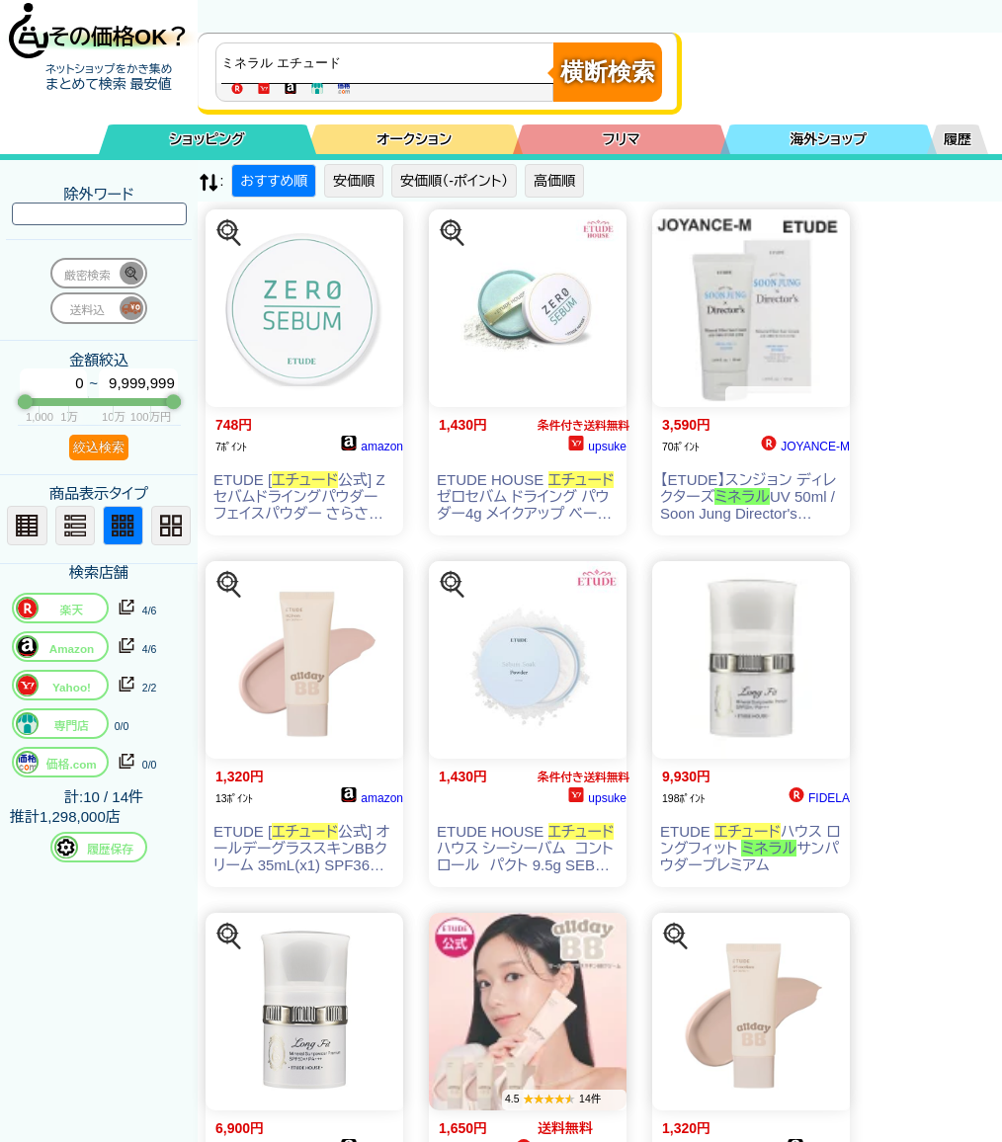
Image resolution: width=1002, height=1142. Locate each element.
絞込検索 (99, 447)
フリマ (621, 139)
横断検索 (607, 71)
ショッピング (207, 139)
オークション (414, 139)
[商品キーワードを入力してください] (389, 63)
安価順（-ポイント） (454, 181)
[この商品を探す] (229, 233)
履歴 (957, 139)
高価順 (554, 181)
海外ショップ (828, 139)
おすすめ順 (273, 181)
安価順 (354, 181)
